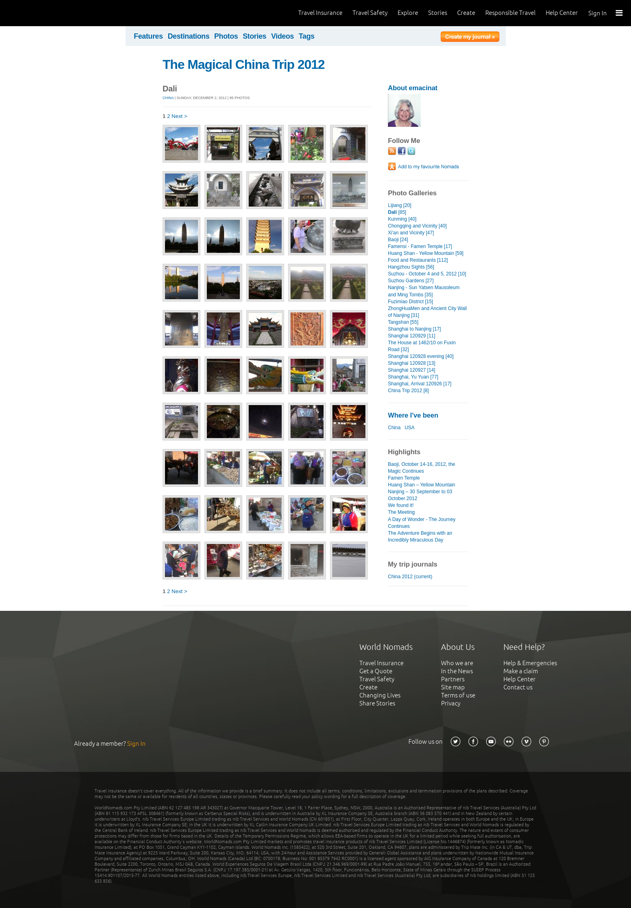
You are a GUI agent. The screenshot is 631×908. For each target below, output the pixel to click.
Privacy (450, 703)
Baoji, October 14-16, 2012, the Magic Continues (421, 467)
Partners (452, 679)
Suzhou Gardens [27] (411, 280)
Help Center (562, 12)
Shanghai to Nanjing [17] (414, 329)
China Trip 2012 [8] (408, 390)
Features (148, 36)
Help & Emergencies (530, 663)
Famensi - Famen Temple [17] (420, 246)
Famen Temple (404, 478)
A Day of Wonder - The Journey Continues (422, 523)
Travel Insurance (320, 12)
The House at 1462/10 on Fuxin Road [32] (422, 346)
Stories (437, 12)
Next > (179, 116)
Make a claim (520, 671)
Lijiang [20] (399, 205)
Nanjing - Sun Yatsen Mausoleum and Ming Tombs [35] (424, 291)
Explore (408, 12)
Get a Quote (375, 671)
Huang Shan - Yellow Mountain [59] (426, 253)
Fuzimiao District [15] (410, 301)
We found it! (401, 505)
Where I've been (413, 415)
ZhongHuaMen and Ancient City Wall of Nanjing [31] (427, 312)
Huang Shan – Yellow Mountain (421, 485)
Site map (453, 687)
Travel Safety (370, 12)
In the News (457, 671)
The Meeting (401, 512)
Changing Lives (379, 695)
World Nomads (42, 13)
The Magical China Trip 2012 (244, 64)
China (168, 98)
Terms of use (458, 695)
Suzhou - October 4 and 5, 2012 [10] (427, 274)
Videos (282, 36)
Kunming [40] (402, 219)
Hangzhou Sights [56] (411, 267)
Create (466, 12)
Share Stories (377, 703)
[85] (397, 212)
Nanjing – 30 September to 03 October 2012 (420, 495)
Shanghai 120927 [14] (411, 370)
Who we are (457, 663)
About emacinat (412, 88)
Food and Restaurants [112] (418, 260)
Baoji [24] (398, 239)
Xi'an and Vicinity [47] (411, 233)
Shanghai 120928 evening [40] (421, 356)
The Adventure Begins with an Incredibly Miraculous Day (420, 536)
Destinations (189, 36)
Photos (226, 36)
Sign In (597, 13)
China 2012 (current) (410, 576)
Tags (306, 36)
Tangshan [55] (403, 322)
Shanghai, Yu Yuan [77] (413, 377)
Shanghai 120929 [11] (411, 336)
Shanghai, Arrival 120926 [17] (420, 384)
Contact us (517, 687)
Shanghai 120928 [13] (411, 363)
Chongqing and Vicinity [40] (417, 226)
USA (409, 427)
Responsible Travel (510, 12)
